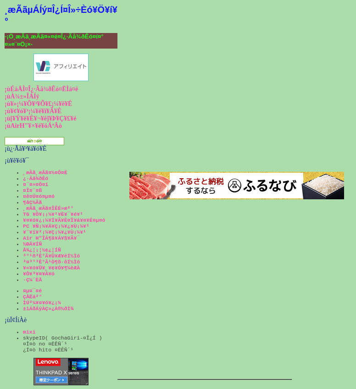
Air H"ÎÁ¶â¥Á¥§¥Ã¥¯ (51, 238)
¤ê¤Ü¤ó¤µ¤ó (39, 196)
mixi (29, 332)
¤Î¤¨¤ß (32, 190)
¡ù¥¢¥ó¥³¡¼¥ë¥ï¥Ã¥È (33, 111)
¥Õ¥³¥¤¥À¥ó (39, 274)
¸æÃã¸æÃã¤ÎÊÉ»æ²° (48, 208)
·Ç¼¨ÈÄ (32, 280)
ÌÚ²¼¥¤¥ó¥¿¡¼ (42, 303)
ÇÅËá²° (32, 297)
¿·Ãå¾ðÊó (35, 178)
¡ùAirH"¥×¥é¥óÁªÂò (33, 125)
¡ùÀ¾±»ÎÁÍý (22, 96)
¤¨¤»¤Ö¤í (35, 184)
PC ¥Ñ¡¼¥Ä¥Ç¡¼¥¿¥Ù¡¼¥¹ (56, 226)
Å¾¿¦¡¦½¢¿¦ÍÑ (42, 250)
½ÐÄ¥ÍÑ (32, 244)
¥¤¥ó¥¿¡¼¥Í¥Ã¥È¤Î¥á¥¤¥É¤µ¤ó (64, 220)
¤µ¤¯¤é (32, 291)
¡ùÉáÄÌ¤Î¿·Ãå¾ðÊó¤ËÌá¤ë (41, 89)
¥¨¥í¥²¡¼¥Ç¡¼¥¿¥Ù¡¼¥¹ (54, 232)
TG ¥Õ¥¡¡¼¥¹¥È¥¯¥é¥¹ (53, 214)
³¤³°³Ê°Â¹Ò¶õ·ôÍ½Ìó (51, 262)
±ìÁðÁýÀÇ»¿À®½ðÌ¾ (48, 309)
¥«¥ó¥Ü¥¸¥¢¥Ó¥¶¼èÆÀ (51, 268)
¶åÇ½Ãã (32, 202)
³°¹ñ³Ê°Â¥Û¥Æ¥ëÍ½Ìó (51, 256)
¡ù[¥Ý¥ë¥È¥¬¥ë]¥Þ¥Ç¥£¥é (41, 118)
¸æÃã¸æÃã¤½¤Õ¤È (45, 172)
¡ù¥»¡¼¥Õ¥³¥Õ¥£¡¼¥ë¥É (38, 103)
